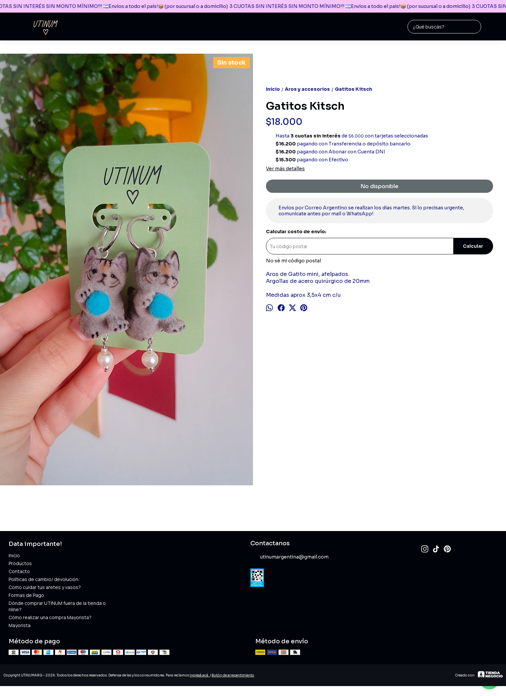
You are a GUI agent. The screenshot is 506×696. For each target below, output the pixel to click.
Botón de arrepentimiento (233, 675)
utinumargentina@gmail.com (289, 557)
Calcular (473, 246)
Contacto (19, 571)
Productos (20, 563)
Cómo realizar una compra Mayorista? (50, 617)
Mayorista (20, 625)
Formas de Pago (26, 595)
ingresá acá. (200, 675)
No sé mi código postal (293, 261)
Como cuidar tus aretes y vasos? (45, 587)
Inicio (14, 555)
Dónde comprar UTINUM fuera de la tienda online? (57, 606)
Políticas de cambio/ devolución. (44, 579)
